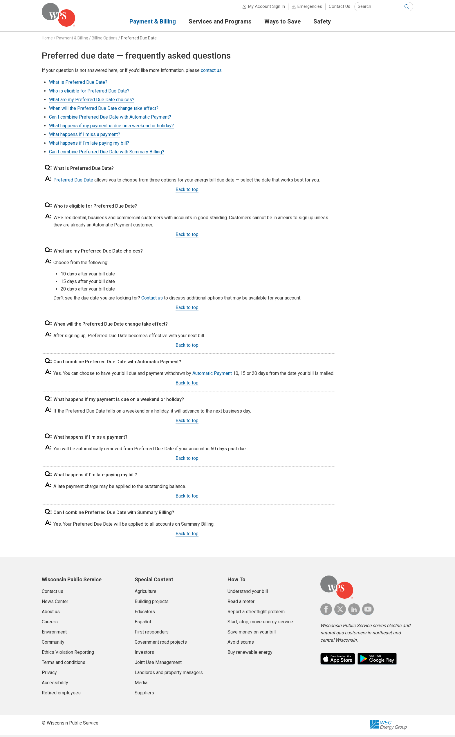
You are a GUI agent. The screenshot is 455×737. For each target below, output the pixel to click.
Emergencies (309, 8)
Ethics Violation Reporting (68, 654)
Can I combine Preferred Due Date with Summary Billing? (106, 154)
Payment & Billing (72, 40)
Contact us (152, 300)
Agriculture (145, 593)
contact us (211, 72)
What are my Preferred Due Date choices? (91, 102)
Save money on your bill (252, 634)
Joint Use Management (158, 664)
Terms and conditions (63, 664)
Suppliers (144, 695)
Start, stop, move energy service (260, 624)
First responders (152, 634)
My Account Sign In (266, 8)
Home (47, 40)
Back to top (187, 192)
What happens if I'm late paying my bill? (89, 145)
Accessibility (55, 685)
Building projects (152, 604)
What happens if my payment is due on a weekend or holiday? (111, 128)
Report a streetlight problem (256, 614)
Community (53, 644)
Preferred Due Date (139, 40)
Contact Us (339, 8)
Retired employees (61, 695)
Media (141, 685)
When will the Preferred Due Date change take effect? (103, 110)
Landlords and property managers (169, 675)
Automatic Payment (212, 375)
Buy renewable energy (250, 654)
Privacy (49, 675)
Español (143, 624)
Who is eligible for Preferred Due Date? (89, 93)
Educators (145, 614)
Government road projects (161, 644)
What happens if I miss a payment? (84, 136)
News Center (55, 604)
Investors (144, 654)
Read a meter (241, 604)
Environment (54, 634)
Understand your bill (248, 593)
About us (51, 614)
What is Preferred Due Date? (78, 84)
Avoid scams (241, 644)
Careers (50, 624)
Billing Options (105, 40)
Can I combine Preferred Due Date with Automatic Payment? (110, 119)
